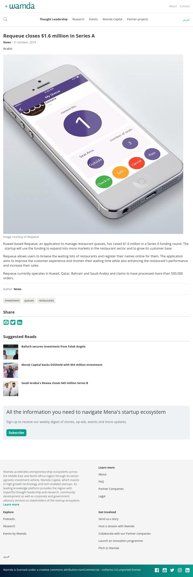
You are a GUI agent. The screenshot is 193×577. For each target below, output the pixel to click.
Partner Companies (111, 489)
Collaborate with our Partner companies (125, 533)
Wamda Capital (112, 19)
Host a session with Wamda (116, 526)
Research (78, 19)
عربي (186, 19)
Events (93, 19)
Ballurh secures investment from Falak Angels (53, 346)
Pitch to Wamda (109, 548)
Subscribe (16, 432)
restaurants (46, 300)
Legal (102, 496)
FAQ (101, 481)
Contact (185, 6)
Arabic (8, 48)
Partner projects (137, 19)
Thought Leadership (54, 19)
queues (29, 300)
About (173, 6)
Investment (12, 300)
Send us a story (108, 519)
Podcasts (9, 519)
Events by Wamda (14, 533)
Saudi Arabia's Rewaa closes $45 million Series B (54, 383)
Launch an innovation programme (121, 541)
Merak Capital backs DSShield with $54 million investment (61, 365)
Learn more (11, 504)
